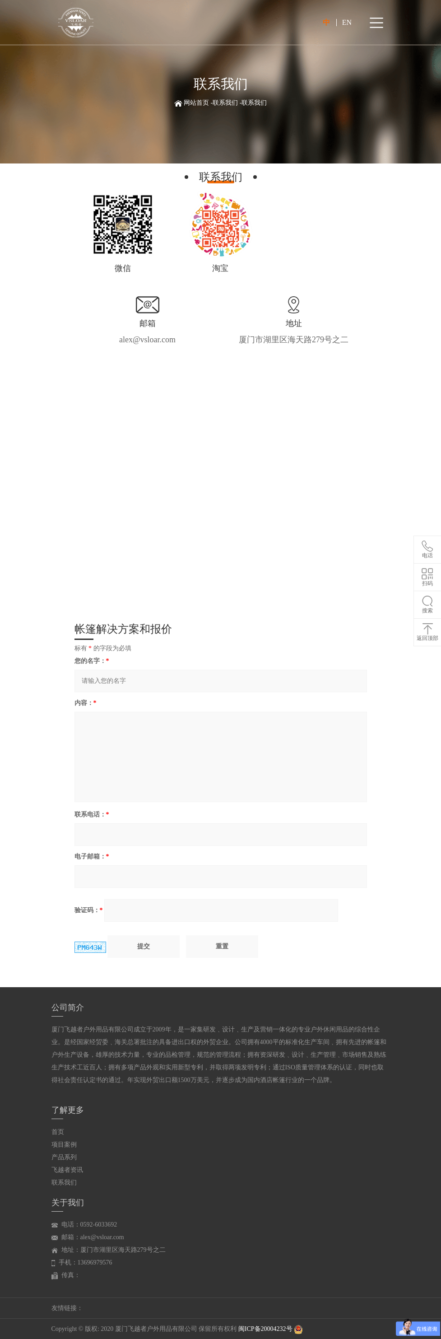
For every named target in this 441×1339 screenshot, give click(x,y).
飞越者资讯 (67, 1169)
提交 (143, 946)
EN (347, 22)
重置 (222, 946)
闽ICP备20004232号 (266, 1328)
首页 (57, 1132)
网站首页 (196, 102)
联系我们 (225, 102)
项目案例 (64, 1144)
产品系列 (64, 1157)
